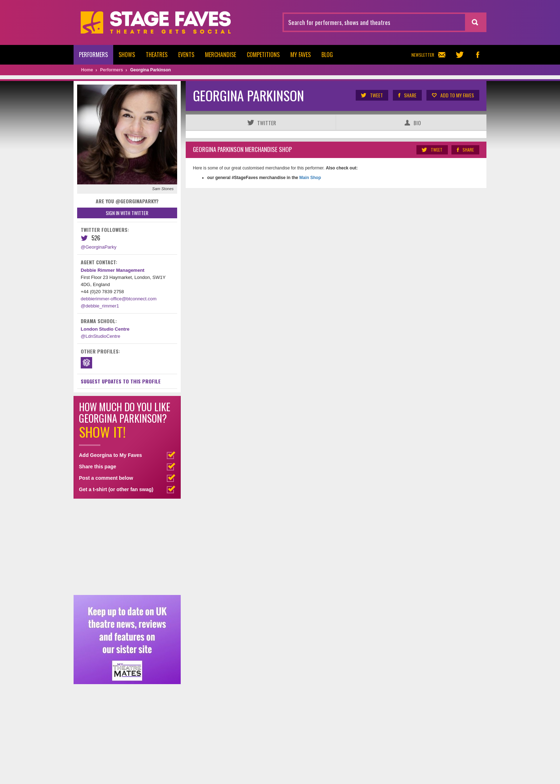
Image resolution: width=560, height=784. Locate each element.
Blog (327, 54)
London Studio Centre (105, 329)
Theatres (157, 54)
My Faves (300, 54)
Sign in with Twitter (127, 213)
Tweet (371, 95)
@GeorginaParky (98, 247)
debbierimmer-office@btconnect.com (118, 298)
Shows (127, 54)
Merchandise (220, 54)
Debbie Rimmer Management (112, 270)
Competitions (263, 54)
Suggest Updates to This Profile (121, 381)
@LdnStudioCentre (100, 336)
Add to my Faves (452, 95)
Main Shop (309, 177)
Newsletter (428, 55)
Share (407, 95)
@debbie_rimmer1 (100, 306)
